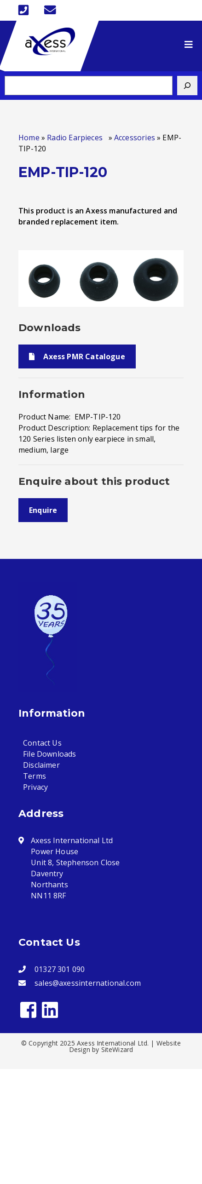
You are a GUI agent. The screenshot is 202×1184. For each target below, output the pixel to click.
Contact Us (42, 743)
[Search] (187, 85)
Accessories (134, 137)
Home (29, 137)
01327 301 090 (60, 969)
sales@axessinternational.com (88, 983)
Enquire (43, 510)
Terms (34, 776)
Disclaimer (41, 765)
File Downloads (49, 754)
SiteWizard (117, 1049)
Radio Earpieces (76, 137)
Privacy (35, 787)
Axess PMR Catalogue (77, 356)
